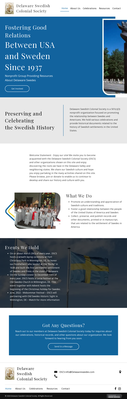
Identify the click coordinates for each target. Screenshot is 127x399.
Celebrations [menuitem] (36, 388)
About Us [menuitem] (20, 388)
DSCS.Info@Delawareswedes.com (76, 371)
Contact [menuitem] (65, 388)
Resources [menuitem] (52, 388)
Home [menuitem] (8, 388)
